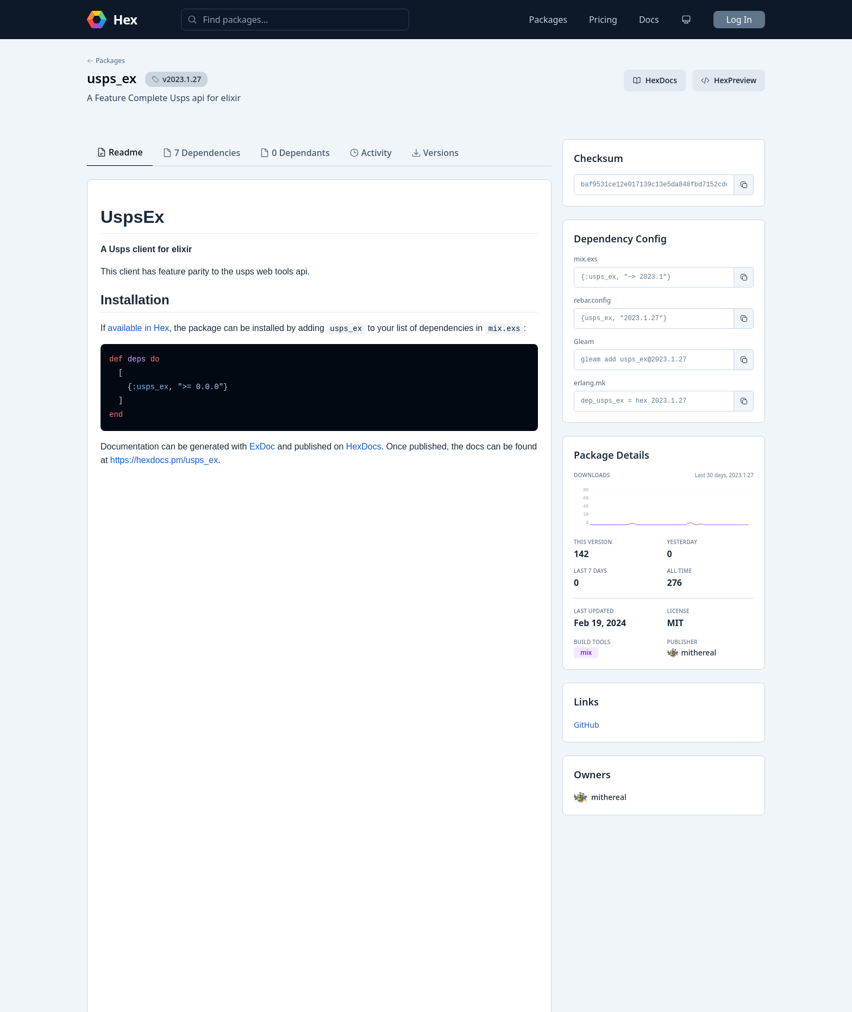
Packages (548, 20)
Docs (649, 20)
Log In (739, 20)
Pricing (603, 20)
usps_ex (111, 78)
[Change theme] (686, 19)
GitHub (586, 725)
